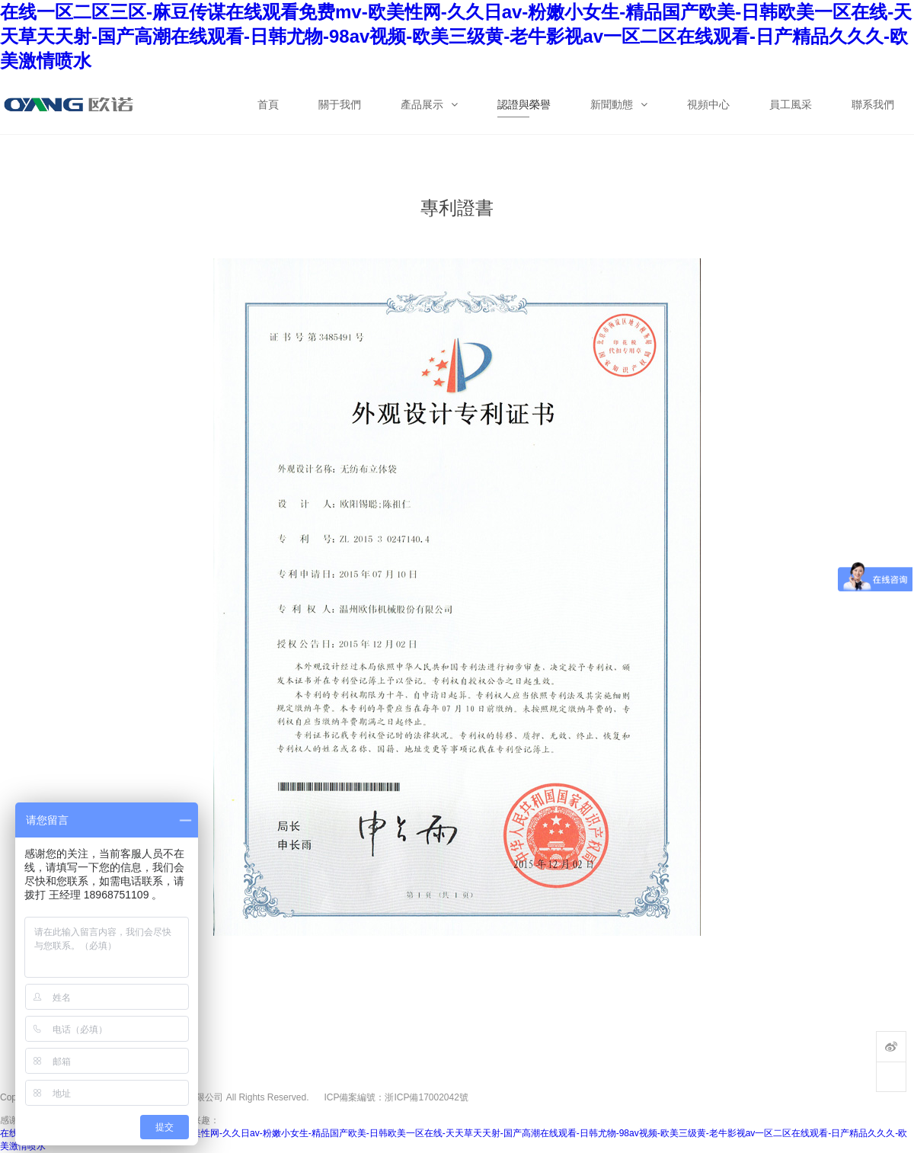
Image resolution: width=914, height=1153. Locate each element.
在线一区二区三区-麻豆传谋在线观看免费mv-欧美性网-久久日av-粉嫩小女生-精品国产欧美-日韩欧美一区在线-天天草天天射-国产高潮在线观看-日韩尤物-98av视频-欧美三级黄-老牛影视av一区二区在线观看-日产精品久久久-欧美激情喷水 (456, 36)
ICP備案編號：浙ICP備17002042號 (396, 1097)
